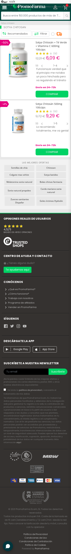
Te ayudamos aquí (17, 269)
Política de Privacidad (36, 534)
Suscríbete (58, 371)
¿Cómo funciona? (16, 293)
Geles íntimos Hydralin (51, 200)
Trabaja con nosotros (18, 298)
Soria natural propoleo (19, 190)
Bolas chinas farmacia (51, 181)
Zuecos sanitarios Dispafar (20, 201)
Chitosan (51, 167)
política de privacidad (30, 390)
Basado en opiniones (18, 232)
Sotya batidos (51, 174)
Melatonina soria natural (19, 181)
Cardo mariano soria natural (51, 190)
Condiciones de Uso (35, 537)
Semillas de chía (19, 167)
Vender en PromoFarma (20, 307)
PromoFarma (42, 548)
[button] (55, 7)
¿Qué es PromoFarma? (19, 289)
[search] (66, 16)
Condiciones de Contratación (35, 541)
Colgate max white (19, 174)
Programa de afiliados (19, 302)
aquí (18, 442)
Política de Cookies (35, 544)
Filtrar (40, 34)
